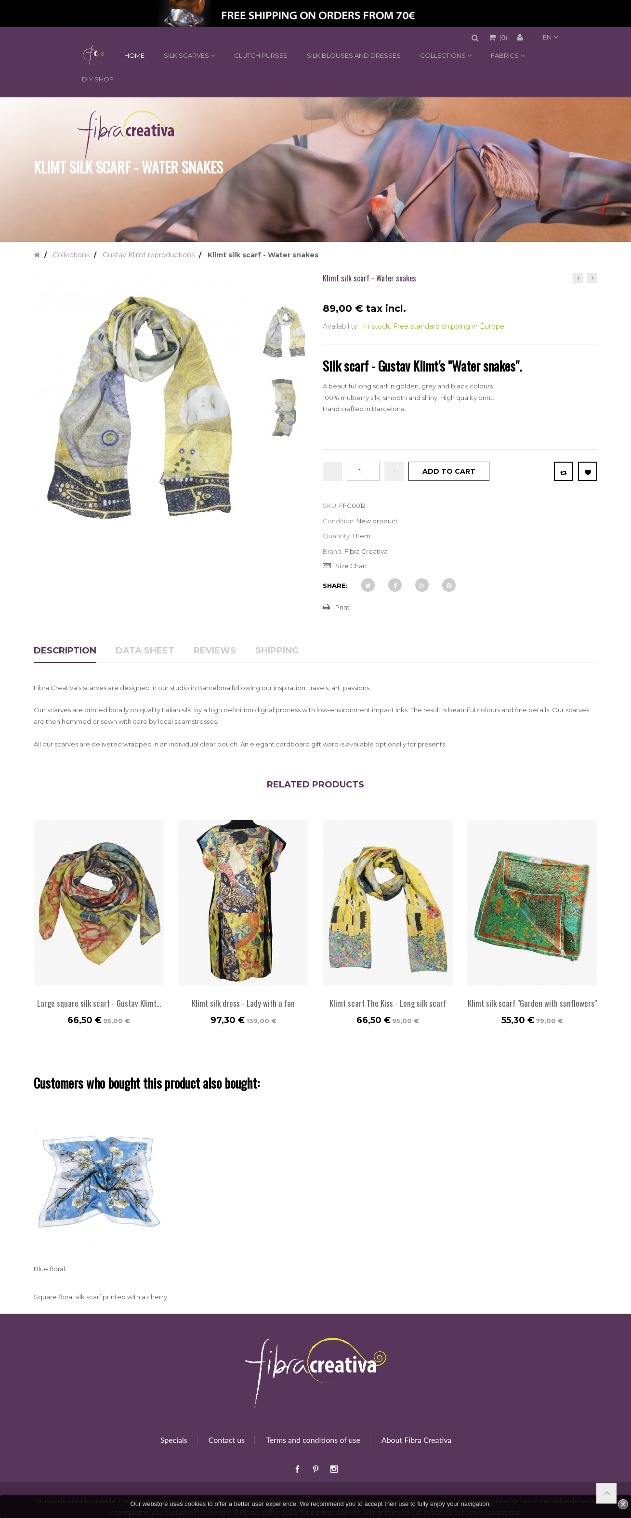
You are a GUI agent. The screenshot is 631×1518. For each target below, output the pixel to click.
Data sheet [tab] (145, 651)
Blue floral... (51, 1269)
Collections (443, 55)
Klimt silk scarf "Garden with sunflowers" (532, 1003)
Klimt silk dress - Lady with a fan (243, 1003)
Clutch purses (261, 55)
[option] (98, 927)
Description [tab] (65, 651)
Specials (173, 1439)
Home (92, 55)
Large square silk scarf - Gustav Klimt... (99, 1003)
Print (342, 607)
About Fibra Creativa (416, 1439)
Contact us (227, 1439)
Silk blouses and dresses (354, 55)
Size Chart (351, 566)
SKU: (330, 505)
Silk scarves (186, 55)
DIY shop (98, 79)
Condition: (339, 521)
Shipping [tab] (277, 651)
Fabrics (505, 55)
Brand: (333, 551)
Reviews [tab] (215, 651)
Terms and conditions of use (313, 1439)
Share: (335, 585)
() (502, 37)
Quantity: (337, 536)
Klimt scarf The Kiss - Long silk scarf (387, 1003)
